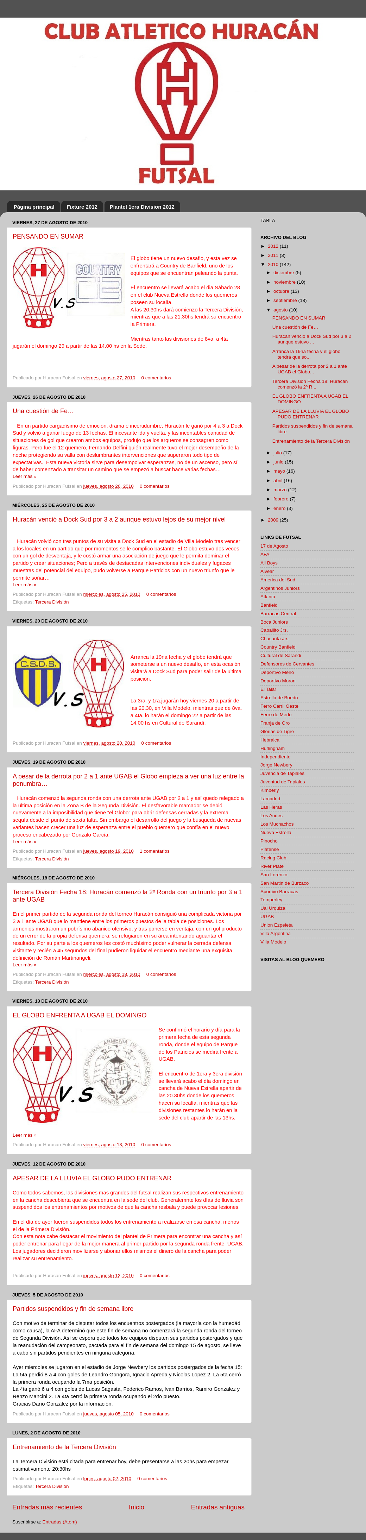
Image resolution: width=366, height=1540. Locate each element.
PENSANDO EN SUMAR (48, 236)
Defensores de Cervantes (287, 664)
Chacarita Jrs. (275, 638)
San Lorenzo (274, 874)
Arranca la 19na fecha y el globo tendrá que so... (306, 354)
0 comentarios (156, 377)
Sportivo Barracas (279, 891)
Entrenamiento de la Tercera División (64, 1447)
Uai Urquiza (272, 908)
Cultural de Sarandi (280, 655)
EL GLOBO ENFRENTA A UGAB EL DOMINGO (79, 1015)
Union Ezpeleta (276, 925)
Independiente (275, 756)
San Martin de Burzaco (284, 883)
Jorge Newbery (276, 765)
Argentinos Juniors (280, 588)
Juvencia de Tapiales (282, 773)
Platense (269, 849)
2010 (274, 264)
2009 (274, 520)
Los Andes (271, 815)
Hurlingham (272, 748)
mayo (279, 471)
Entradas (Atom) (60, 1522)
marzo (280, 489)
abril (278, 480)
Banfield (269, 605)
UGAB (267, 916)
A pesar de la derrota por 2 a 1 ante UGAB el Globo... (309, 369)
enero (280, 508)
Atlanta (267, 596)
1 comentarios (155, 851)
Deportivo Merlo (277, 672)
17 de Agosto (274, 546)
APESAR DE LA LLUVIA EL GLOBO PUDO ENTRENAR (92, 1178)
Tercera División (52, 602)
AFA (265, 554)
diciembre (284, 272)
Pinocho (269, 841)
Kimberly (269, 790)
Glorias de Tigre (277, 731)
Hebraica (269, 740)
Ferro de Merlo (276, 714)
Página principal (34, 207)
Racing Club (273, 857)
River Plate (272, 866)
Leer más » (25, 476)
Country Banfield (278, 647)
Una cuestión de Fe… (43, 411)
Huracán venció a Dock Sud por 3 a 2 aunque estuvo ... (311, 339)
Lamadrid (270, 798)
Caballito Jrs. (274, 630)
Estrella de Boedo (279, 697)
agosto (281, 310)
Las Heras (271, 807)
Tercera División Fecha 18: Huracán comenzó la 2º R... (310, 384)
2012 (274, 246)
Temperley (271, 899)
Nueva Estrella (275, 832)
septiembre (285, 300)
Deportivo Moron (278, 680)
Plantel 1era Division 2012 (142, 207)
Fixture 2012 (82, 207)
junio (279, 462)
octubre (282, 291)
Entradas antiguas (218, 1507)
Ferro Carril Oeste (279, 706)
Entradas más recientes (47, 1507)
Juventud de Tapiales (282, 781)
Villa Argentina (275, 933)
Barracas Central (278, 613)
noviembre (285, 282)
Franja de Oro (275, 723)
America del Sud (277, 579)
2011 (274, 255)
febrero (281, 498)
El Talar (268, 689)
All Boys (269, 563)
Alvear (267, 571)
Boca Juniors (274, 622)
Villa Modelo (273, 942)
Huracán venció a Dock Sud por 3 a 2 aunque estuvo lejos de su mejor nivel (119, 519)
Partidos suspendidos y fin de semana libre (73, 1308)
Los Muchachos (277, 824)
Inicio (136, 1507)
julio (278, 452)
